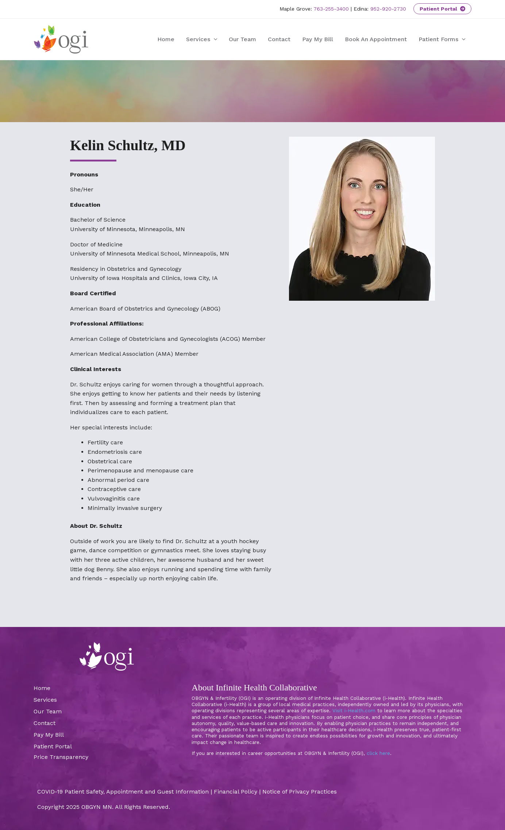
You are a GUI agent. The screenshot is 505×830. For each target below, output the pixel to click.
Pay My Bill (317, 39)
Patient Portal (442, 9)
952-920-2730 (388, 9)
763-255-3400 (331, 9)
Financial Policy (235, 791)
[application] (213, 39)
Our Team (242, 39)
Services (201, 39)
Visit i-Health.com (353, 710)
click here (378, 753)
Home (165, 39)
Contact (279, 39)
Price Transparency (61, 756)
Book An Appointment (376, 39)
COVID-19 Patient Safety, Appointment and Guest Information (123, 791)
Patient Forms (442, 39)
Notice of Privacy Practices (299, 791)
